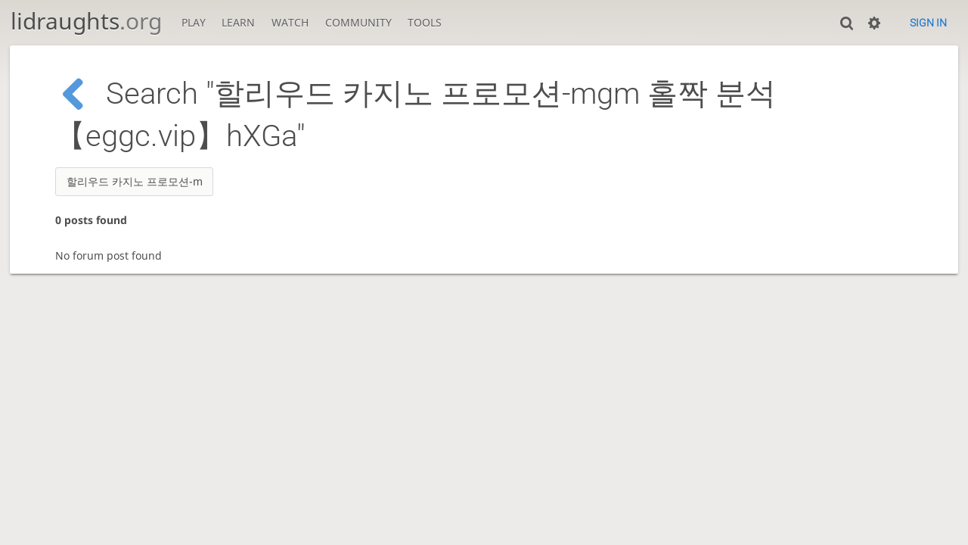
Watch (290, 22)
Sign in (928, 23)
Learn (238, 22)
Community (358, 22)
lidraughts (86, 20)
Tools (425, 22)
